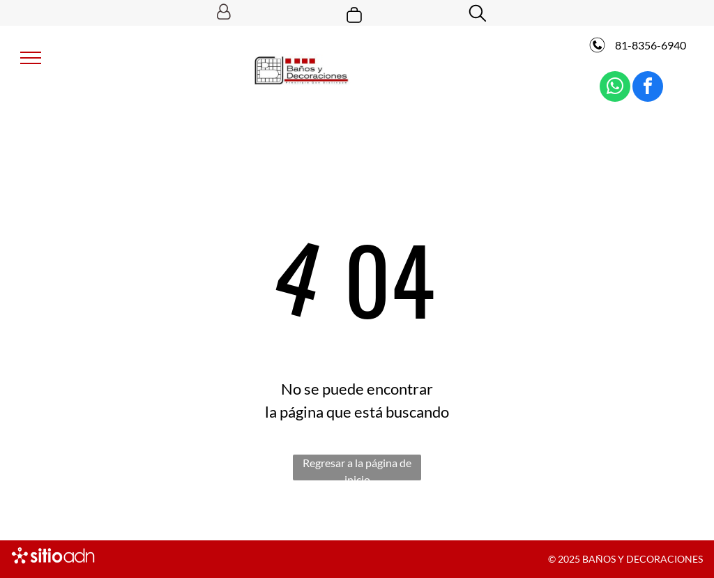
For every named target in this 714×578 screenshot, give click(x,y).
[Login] (223, 13)
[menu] (31, 58)
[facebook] (647, 88)
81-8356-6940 (649, 45)
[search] (478, 14)
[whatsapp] (615, 88)
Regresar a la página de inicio (357, 468)
